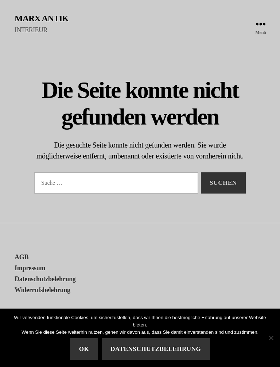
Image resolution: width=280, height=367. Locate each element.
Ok (84, 348)
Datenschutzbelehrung (45, 279)
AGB (21, 257)
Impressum (30, 268)
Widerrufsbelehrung (42, 290)
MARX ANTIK (42, 18)
